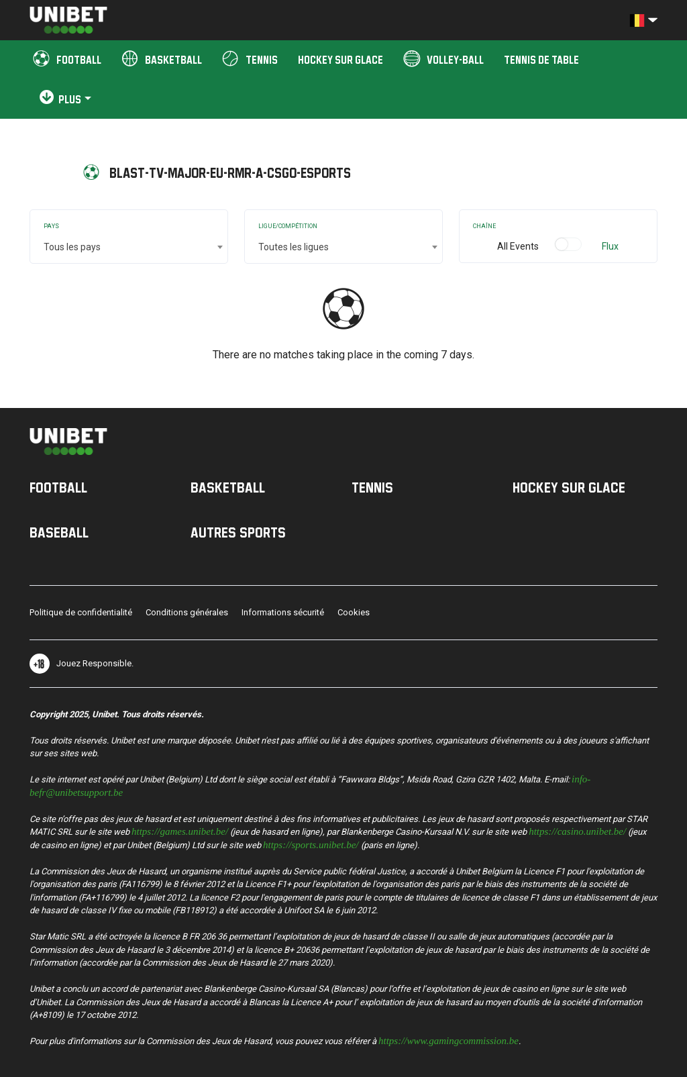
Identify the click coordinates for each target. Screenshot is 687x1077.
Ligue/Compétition (287, 226)
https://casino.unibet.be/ (577, 830)
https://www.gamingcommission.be (448, 1040)
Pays (51, 226)
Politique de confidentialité (81, 612)
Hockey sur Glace (569, 487)
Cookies (353, 612)
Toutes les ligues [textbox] (293, 247)
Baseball (59, 532)
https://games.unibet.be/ (179, 830)
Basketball (228, 487)
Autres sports (238, 532)
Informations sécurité (283, 612)
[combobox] (128, 247)
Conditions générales (187, 612)
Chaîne (484, 226)
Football (58, 487)
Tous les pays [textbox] (72, 247)
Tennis (372, 487)
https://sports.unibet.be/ (311, 844)
